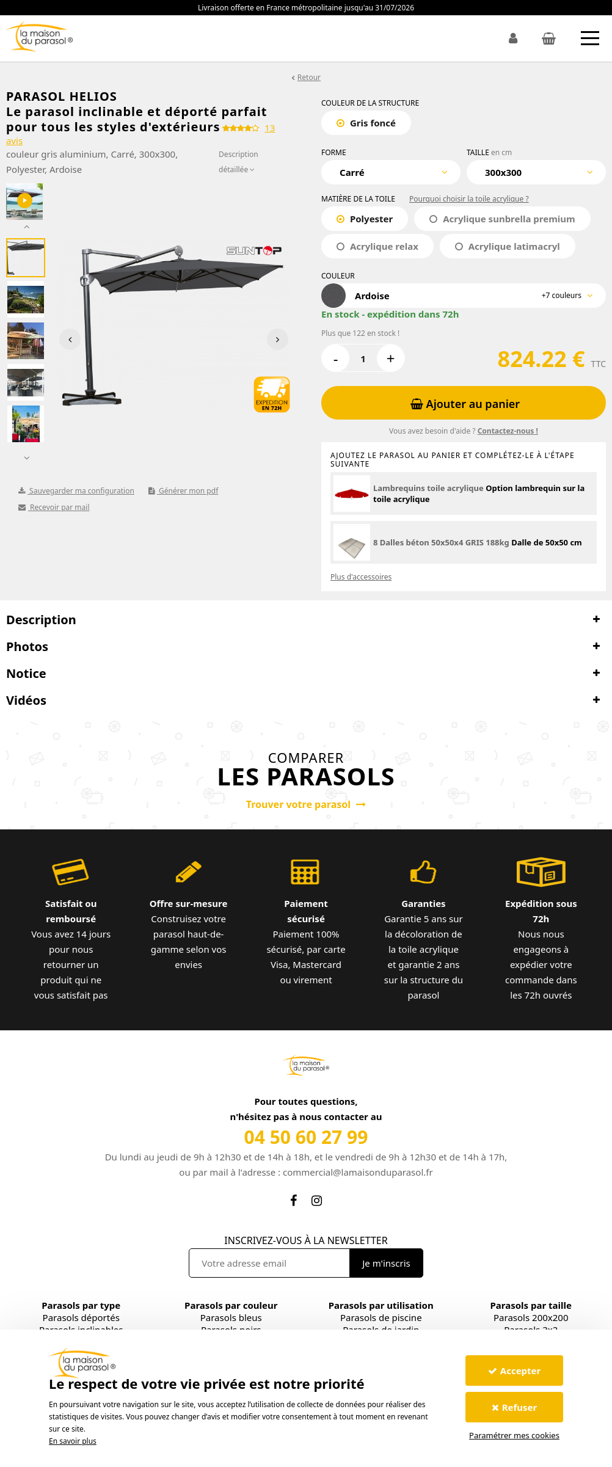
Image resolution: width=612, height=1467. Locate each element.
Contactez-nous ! (508, 431)
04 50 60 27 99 (306, 1136)
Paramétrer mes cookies (514, 1435)
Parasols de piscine (381, 1317)
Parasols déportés (81, 1317)
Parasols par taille (531, 1305)
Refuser (514, 1407)
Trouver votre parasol (306, 804)
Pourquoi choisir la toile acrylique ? (469, 199)
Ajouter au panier (465, 403)
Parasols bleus (231, 1317)
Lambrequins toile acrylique (428, 487)
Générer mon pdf (183, 491)
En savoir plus (73, 1441)
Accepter (514, 1370)
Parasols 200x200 (531, 1317)
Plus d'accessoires (361, 577)
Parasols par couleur (230, 1305)
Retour (309, 77)
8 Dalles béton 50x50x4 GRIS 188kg (441, 542)
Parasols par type (81, 1305)
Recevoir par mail (54, 507)
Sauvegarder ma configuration (76, 491)
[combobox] (391, 172)
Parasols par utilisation (381, 1305)
